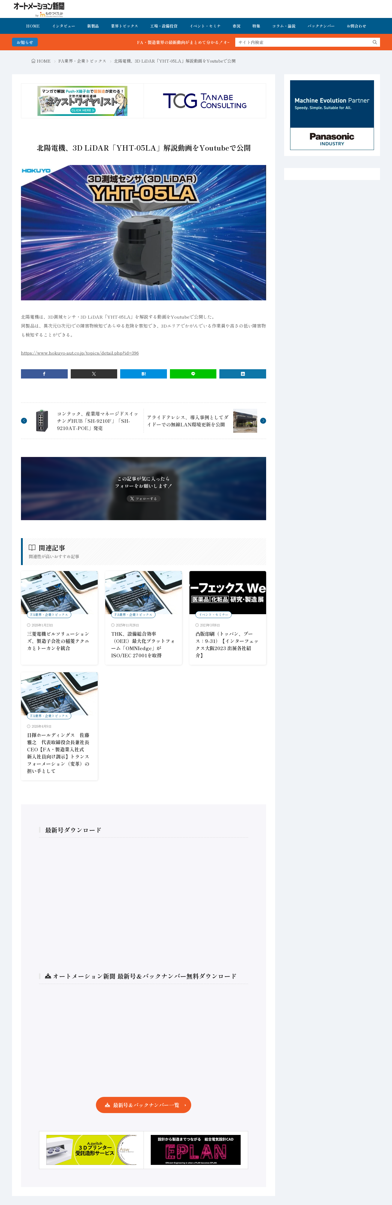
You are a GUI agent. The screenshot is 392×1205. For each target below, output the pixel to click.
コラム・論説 (283, 26)
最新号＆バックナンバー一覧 (146, 1105)
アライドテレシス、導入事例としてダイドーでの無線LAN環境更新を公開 (187, 421)
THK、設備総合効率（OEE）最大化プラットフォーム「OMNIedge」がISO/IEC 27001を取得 (143, 644)
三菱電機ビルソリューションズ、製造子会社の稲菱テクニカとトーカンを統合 (58, 641)
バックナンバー (321, 26)
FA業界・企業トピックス (82, 61)
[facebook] (44, 374)
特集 (256, 26)
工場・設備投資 (163, 26)
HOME (33, 26)
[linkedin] (242, 374)
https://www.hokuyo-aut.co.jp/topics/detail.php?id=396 (80, 352)
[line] (193, 374)
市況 (236, 26)
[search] (375, 42)
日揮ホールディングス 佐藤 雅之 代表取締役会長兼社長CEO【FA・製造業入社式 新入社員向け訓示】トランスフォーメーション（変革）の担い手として (58, 752)
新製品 (93, 26)
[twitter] (94, 374)
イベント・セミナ (205, 26)
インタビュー (63, 26)
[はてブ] (143, 374)
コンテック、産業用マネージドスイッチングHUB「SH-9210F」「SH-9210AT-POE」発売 (97, 421)
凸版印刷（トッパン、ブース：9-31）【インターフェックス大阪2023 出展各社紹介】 (227, 644)
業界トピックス (124, 26)
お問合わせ (356, 26)
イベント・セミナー (213, 614)
